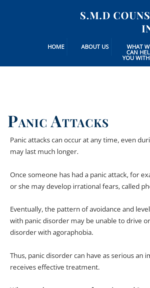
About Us (95, 46)
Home (56, 46)
